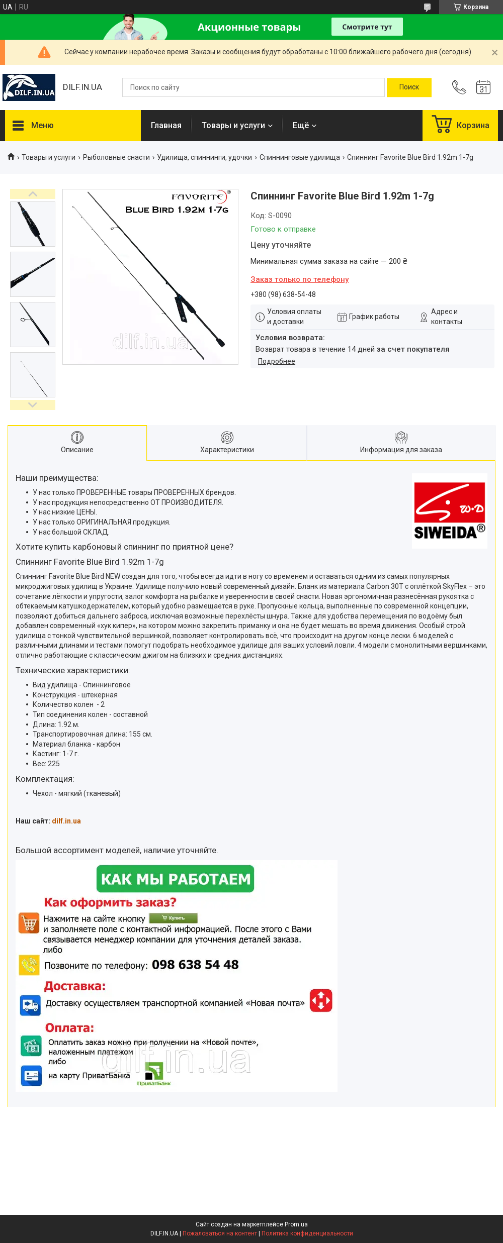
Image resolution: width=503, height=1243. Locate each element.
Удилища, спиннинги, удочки (204, 157)
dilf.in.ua (66, 821)
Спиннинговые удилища (300, 157)
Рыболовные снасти (116, 157)
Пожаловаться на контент (220, 1233)
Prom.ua (296, 1224)
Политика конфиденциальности (307, 1233)
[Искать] (409, 87)
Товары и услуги (233, 125)
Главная (166, 125)
